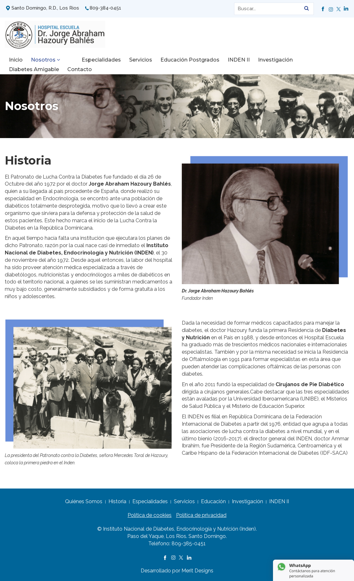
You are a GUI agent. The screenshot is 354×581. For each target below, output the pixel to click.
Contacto (21, 69)
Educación (213, 501)
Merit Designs (197, 571)
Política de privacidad (201, 515)
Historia (117, 501)
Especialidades (87, 60)
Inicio (16, 60)
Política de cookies (150, 515)
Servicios (127, 60)
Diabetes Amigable (313, 60)
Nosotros (45, 60)
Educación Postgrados (176, 60)
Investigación (262, 60)
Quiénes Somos (83, 501)
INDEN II (225, 60)
